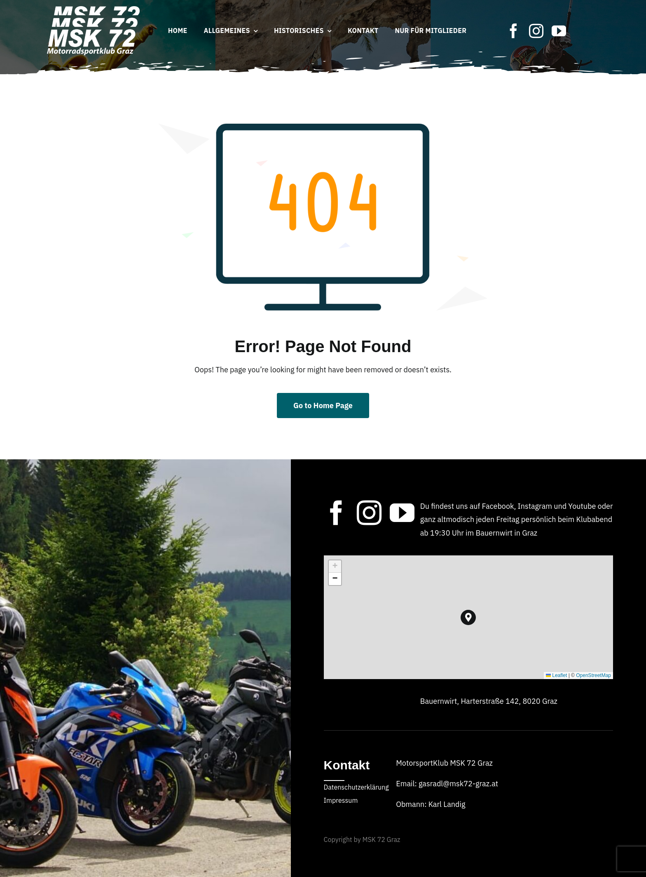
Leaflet (556, 675)
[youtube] (559, 31)
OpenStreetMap (593, 675)
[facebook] (513, 31)
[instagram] (536, 31)
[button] (468, 617)
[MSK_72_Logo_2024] (93, 9)
